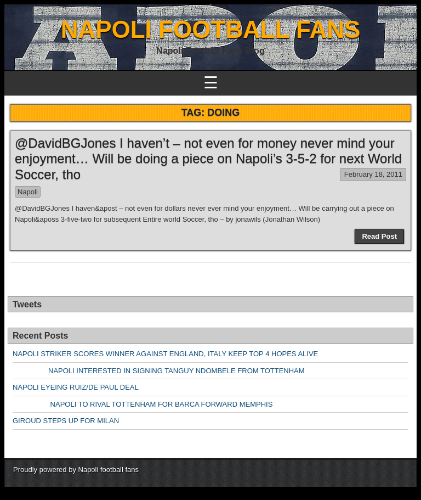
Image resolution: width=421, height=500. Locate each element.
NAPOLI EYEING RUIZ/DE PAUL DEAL (76, 387)
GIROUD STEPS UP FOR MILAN (66, 421)
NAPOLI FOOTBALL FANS (211, 29)
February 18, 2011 (373, 174)
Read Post (379, 236)
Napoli (28, 192)
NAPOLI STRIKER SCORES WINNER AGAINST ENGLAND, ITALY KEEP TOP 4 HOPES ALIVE (165, 354)
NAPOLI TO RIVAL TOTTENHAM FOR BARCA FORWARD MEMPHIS (142, 404)
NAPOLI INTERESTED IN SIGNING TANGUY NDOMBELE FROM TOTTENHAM (159, 371)
